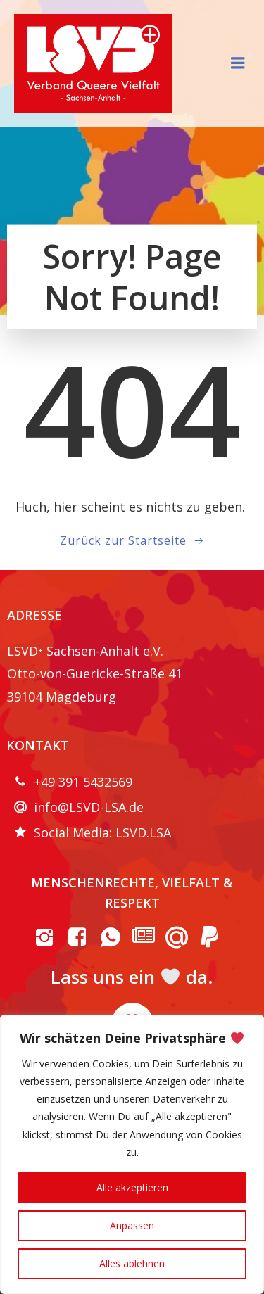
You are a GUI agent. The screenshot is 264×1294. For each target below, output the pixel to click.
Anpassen (132, 1225)
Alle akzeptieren (132, 1187)
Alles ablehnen (132, 1263)
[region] (132, 1154)
